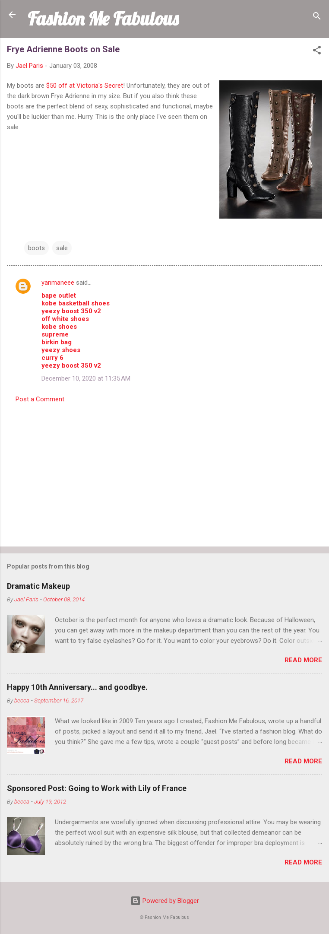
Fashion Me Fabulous (103, 18)
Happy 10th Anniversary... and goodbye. (77, 687)
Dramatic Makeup (38, 586)
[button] (317, 51)
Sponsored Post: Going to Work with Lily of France (97, 788)
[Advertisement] (164, 472)
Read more (303, 660)
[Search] (317, 17)
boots (36, 248)
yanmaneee (57, 282)
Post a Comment (40, 399)
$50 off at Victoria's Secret (84, 85)
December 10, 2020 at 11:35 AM (85, 378)
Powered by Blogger (164, 901)
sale (62, 248)
